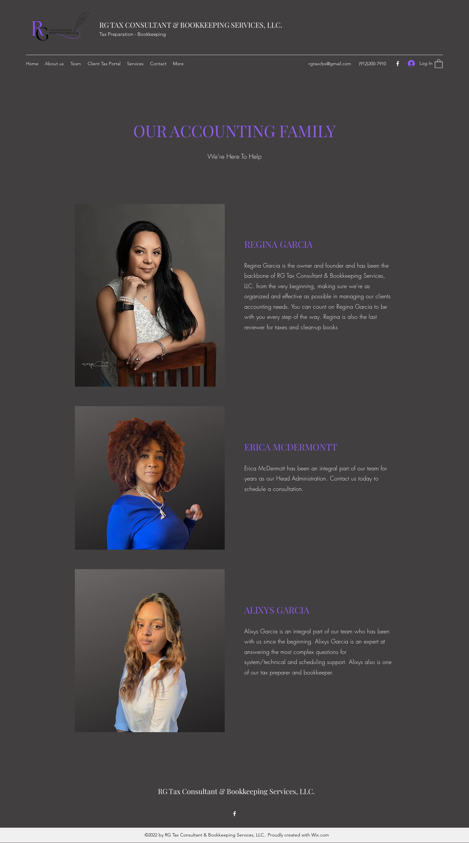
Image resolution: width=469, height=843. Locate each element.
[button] (439, 63)
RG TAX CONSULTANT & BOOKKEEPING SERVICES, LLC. (190, 25)
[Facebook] (397, 63)
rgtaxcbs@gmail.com (329, 64)
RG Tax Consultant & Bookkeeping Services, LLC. (236, 791)
